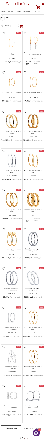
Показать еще (11, 428)
